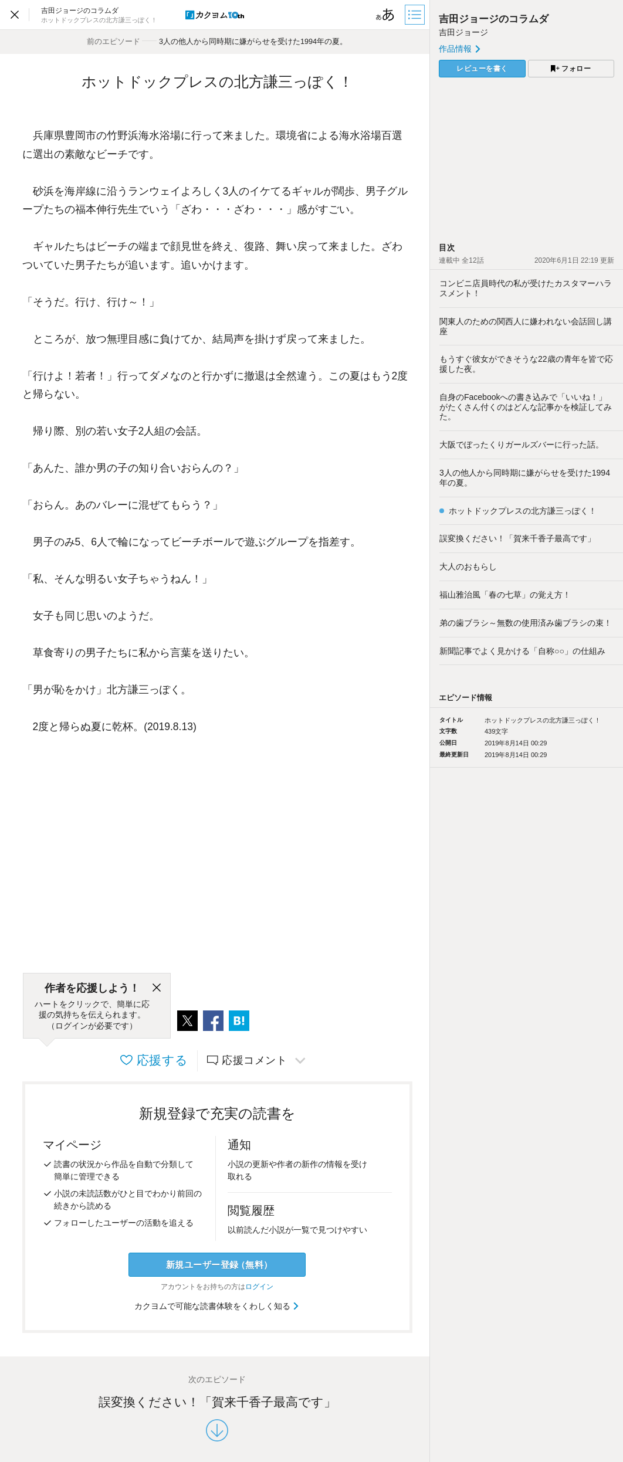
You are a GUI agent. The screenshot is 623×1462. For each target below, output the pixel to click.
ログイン (259, 1287)
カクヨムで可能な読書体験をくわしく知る (217, 1306)
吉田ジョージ (463, 32)
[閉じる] (157, 988)
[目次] (416, 14)
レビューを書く (482, 69)
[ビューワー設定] (385, 14)
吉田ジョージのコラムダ (493, 19)
